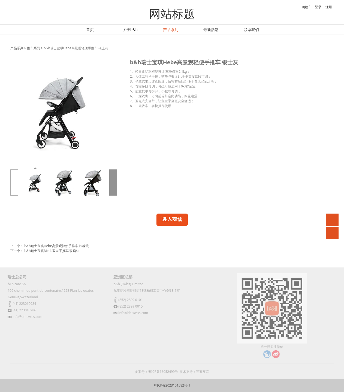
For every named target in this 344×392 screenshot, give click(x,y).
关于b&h (130, 29)
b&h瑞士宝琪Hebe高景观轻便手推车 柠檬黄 (56, 246)
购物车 (304, 7)
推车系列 (33, 48)
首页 (90, 29)
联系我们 (251, 29)
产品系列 (170, 29)
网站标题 (172, 13)
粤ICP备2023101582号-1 (172, 385)
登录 (318, 7)
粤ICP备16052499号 (163, 374)
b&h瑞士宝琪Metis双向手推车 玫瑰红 (51, 250)
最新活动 (211, 29)
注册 (328, 7)
